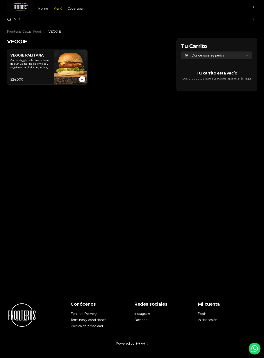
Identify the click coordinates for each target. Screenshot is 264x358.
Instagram (142, 314)
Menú (57, 9)
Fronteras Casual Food (24, 32)
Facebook (141, 320)
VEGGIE (21, 19)
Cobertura (75, 9)
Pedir (202, 314)
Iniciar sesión (207, 320)
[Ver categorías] (253, 19)
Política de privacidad (87, 326)
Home (43, 9)
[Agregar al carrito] (82, 79)
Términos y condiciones (88, 320)
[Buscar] (9, 19)
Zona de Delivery (84, 314)
